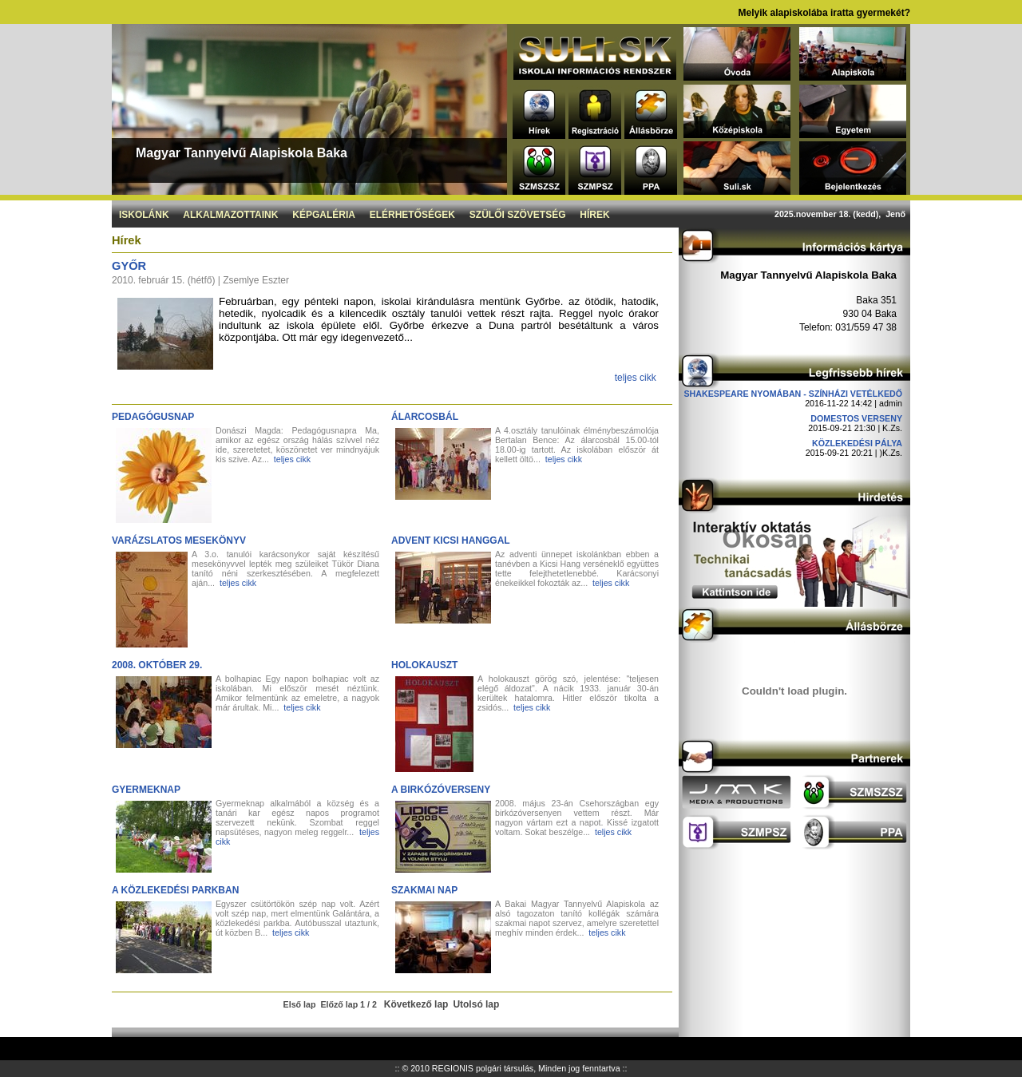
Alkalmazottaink (230, 214)
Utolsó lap (476, 1004)
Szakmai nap (424, 890)
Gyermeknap (146, 789)
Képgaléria (323, 214)
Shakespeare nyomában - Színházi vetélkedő (792, 393)
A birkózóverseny (440, 789)
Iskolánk (144, 214)
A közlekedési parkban (175, 890)
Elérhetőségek (412, 214)
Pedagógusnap (153, 416)
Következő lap (416, 1004)
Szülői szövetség (517, 214)
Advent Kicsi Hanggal (450, 540)
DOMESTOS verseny (856, 418)
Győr (129, 265)
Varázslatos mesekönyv (179, 540)
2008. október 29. (157, 665)
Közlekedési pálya (857, 443)
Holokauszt (424, 665)
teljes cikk (635, 377)
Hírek (594, 214)
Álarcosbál (424, 416)
